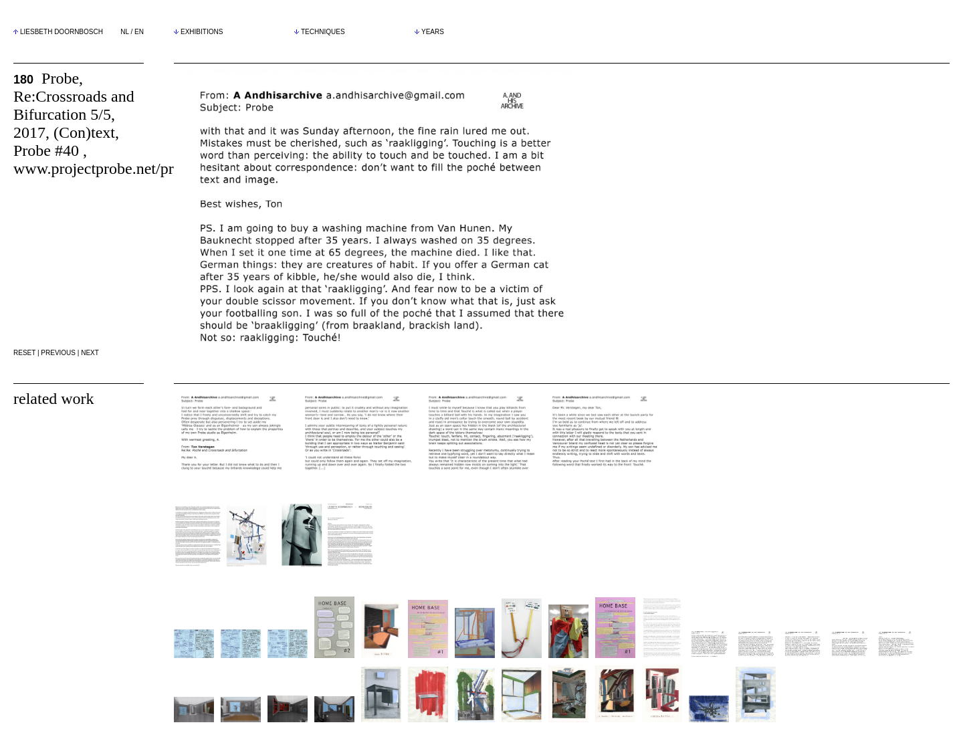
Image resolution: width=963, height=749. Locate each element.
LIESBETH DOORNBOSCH (61, 31)
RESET (24, 352)
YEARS (429, 31)
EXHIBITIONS (198, 31)
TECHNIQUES (319, 31)
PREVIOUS (58, 352)
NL (124, 31)
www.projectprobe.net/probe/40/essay (135, 168)
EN (139, 31)
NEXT (90, 352)
